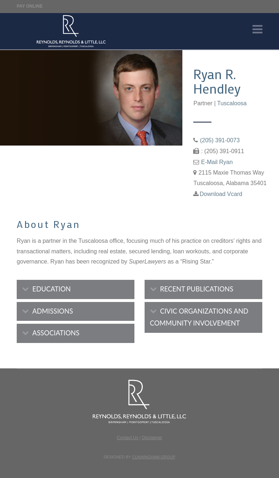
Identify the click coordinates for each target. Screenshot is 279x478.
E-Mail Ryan (216, 162)
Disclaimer (152, 437)
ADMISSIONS (52, 311)
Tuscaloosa (232, 103)
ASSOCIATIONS (56, 333)
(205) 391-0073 (219, 140)
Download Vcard (220, 194)
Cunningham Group (153, 457)
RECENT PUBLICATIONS (197, 289)
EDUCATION (51, 289)
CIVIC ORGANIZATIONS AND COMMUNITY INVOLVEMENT (199, 317)
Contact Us (127, 437)
